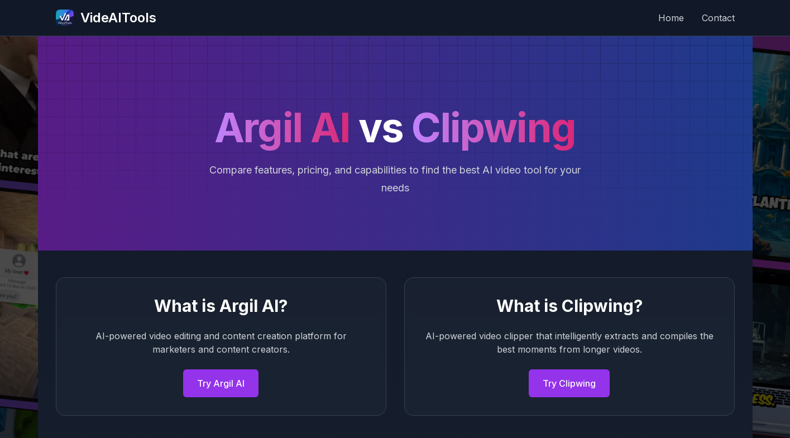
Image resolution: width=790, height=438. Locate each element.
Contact (718, 17)
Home (671, 17)
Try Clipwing (569, 383)
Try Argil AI (221, 383)
